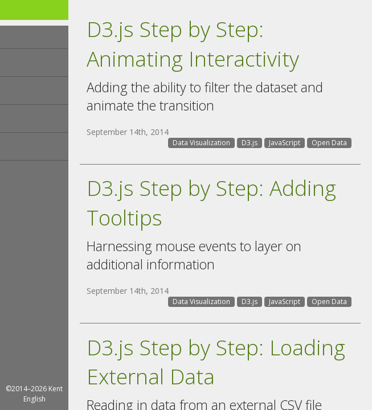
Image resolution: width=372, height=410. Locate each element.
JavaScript (284, 142)
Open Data (329, 142)
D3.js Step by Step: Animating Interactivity (193, 43)
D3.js (249, 142)
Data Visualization (201, 142)
